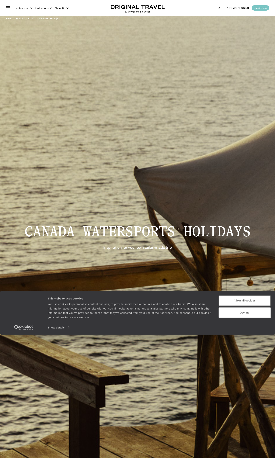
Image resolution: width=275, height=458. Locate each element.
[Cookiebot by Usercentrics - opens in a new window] (24, 451)
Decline (244, 435)
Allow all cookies (245, 424)
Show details (56, 450)
